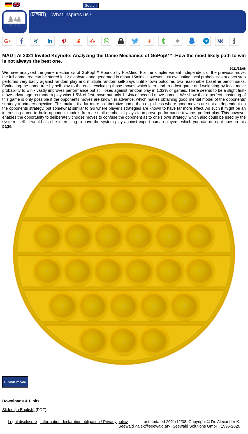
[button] (7, 41)
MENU (38, 15)
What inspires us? (71, 14)
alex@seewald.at (152, 426)
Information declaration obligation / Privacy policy (84, 421)
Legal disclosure (22, 421)
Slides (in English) (18, 409)
